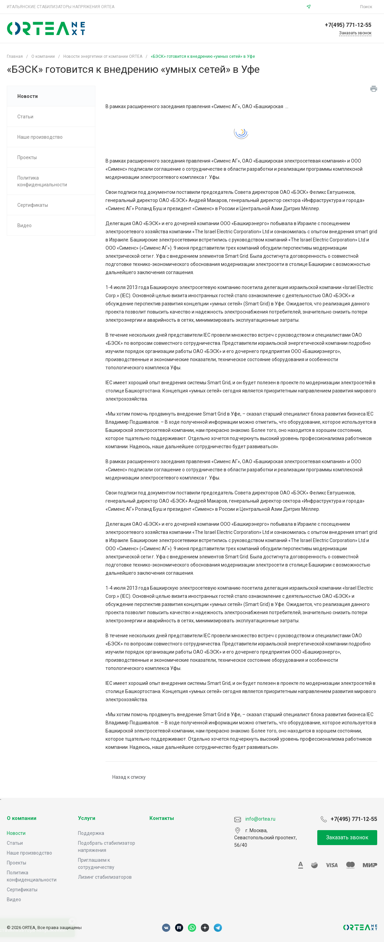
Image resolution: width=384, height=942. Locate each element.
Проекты (16, 862)
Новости (16, 833)
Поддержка (91, 833)
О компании (21, 818)
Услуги (86, 818)
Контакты (161, 818)
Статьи (15, 843)
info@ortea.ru (336, 7)
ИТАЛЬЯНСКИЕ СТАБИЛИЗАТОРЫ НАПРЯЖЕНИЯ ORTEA (60, 6)
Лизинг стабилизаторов (105, 877)
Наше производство (29, 853)
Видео (14, 899)
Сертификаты (22, 889)
